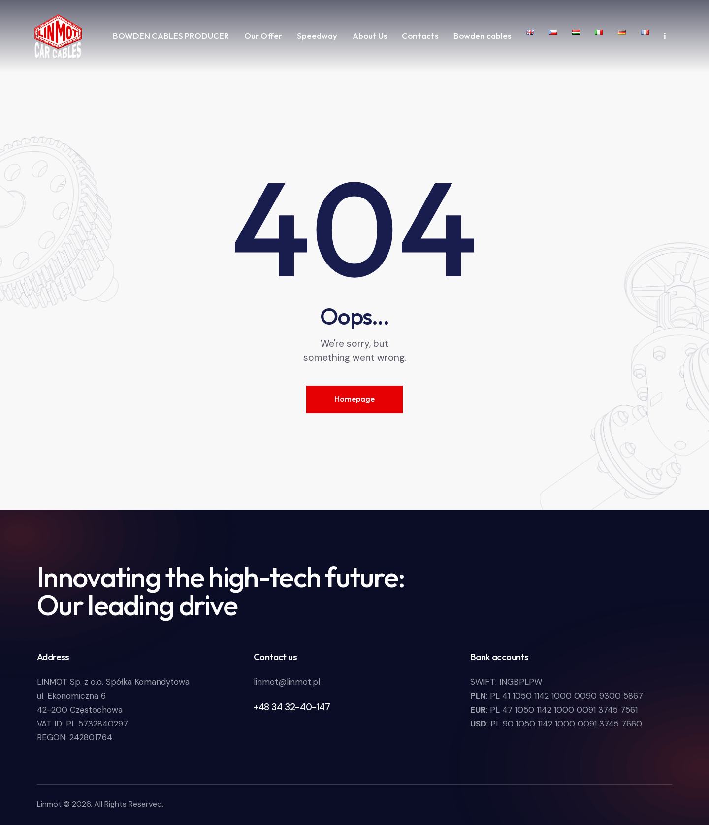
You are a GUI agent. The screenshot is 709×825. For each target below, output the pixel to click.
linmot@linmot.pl (287, 681)
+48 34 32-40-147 (292, 707)
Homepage (354, 399)
